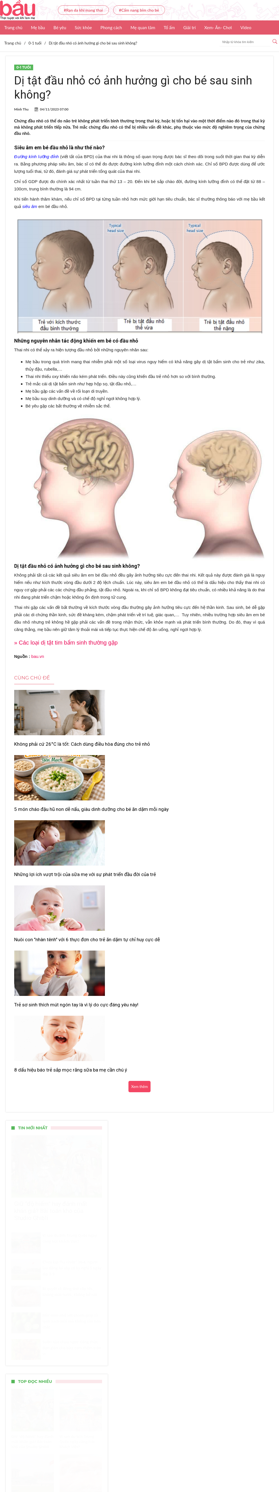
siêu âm (29, 206)
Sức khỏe (83, 27)
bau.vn (37, 656)
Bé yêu (60, 27)
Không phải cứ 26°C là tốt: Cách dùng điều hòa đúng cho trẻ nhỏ (54, 747)
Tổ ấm (169, 27)
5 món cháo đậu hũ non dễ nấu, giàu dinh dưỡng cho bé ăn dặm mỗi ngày (138, 747)
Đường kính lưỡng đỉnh (36, 156)
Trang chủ (13, 27)
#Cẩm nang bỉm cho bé (139, 10)
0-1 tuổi (23, 67)
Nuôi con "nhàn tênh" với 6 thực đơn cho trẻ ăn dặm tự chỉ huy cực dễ (51, 822)
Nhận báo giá (217, 1471)
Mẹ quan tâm (142, 27)
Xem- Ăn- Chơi (218, 27)
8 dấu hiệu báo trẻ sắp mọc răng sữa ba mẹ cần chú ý (224, 822)
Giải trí (189, 27)
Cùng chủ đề (32, 678)
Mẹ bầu (38, 27)
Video (245, 27)
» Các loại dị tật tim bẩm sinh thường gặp (66, 642)
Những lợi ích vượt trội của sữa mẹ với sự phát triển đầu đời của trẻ (222, 747)
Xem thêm (139, 845)
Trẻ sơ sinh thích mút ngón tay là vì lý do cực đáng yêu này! (138, 822)
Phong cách (111, 27)
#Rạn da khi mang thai (83, 10)
